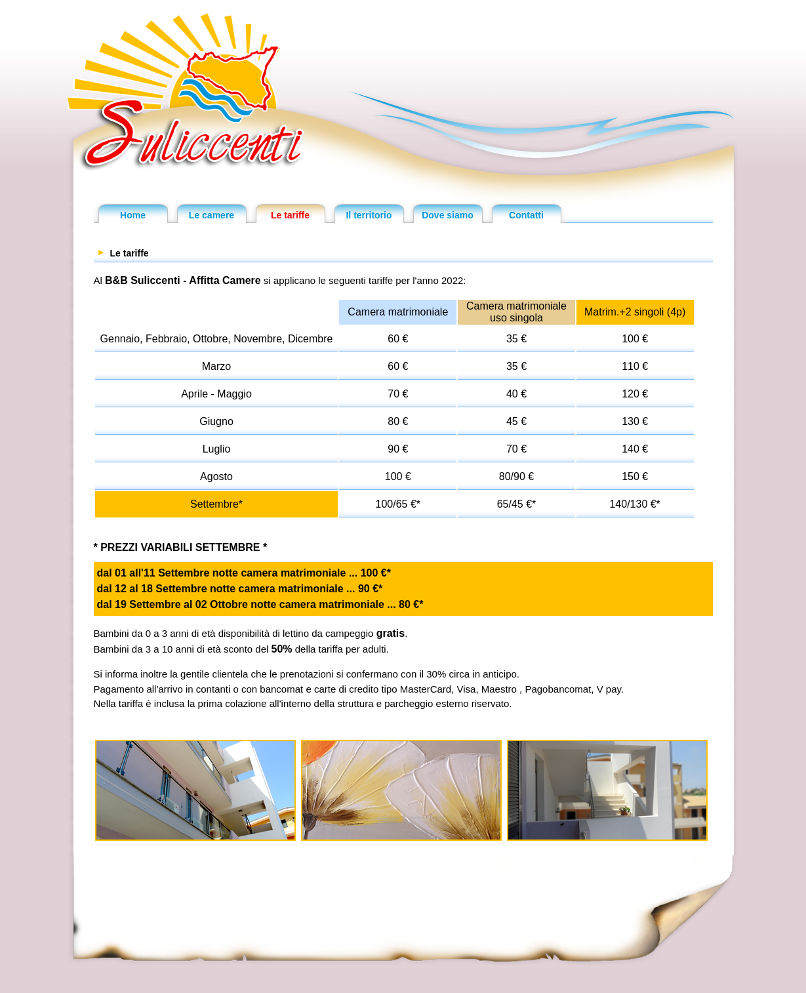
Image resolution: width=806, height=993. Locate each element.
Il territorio (369, 215)
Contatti (526, 215)
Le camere (211, 215)
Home (133, 215)
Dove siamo (448, 215)
